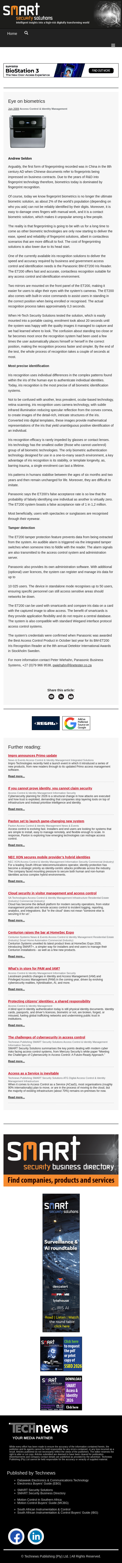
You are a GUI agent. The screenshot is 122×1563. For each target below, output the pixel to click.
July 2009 (13, 108)
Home (12, 34)
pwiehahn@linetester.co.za (72, 665)
